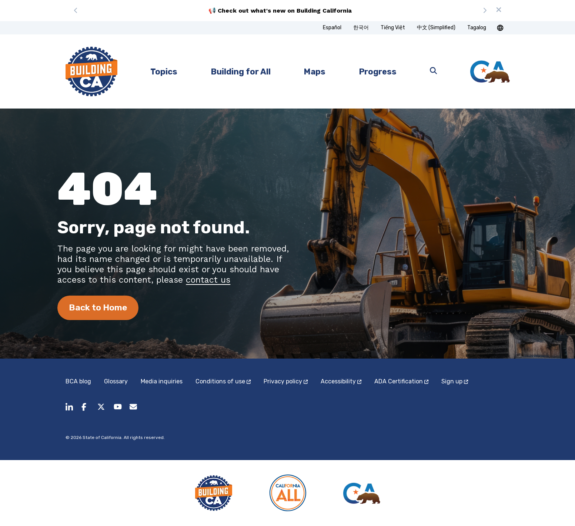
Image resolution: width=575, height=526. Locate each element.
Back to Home (98, 307)
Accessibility (341, 381)
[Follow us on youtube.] (117, 411)
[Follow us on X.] (101, 411)
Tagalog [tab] (476, 27)
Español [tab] (332, 27)
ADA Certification (401, 381)
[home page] (91, 71)
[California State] (490, 71)
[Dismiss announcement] (499, 10)
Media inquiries (162, 381)
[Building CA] (213, 493)
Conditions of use (223, 381)
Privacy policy (286, 381)
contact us (208, 279)
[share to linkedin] (69, 411)
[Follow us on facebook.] (85, 411)
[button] (500, 27)
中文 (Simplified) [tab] (436, 27)
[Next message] (484, 11)
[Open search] (433, 71)
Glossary (116, 381)
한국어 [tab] (361, 27)
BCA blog (78, 381)
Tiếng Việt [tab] (393, 27)
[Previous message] (75, 11)
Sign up (454, 381)
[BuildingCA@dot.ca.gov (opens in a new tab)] (133, 411)
